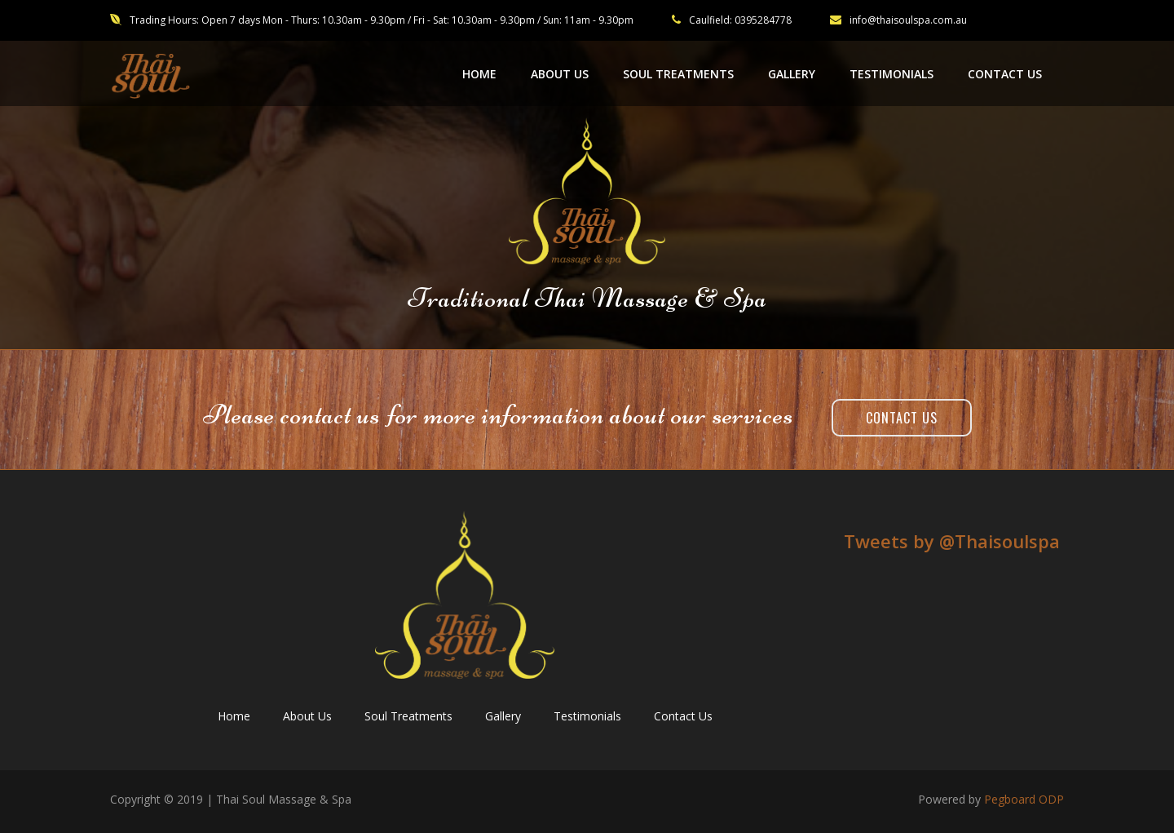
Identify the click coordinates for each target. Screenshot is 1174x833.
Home (234, 716)
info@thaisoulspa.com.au (898, 20)
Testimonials (587, 716)
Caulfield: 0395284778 (740, 20)
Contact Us (902, 418)
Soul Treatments (408, 716)
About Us (307, 716)
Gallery (503, 716)
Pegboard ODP (1024, 799)
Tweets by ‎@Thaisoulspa (952, 541)
